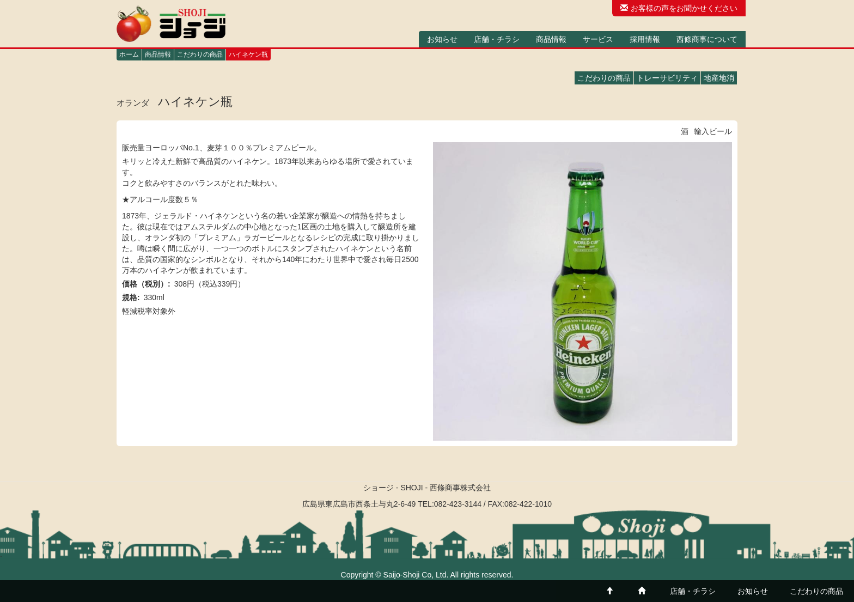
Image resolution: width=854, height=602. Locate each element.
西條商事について (706, 39)
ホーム (129, 54)
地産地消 (719, 78)
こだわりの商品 (200, 54)
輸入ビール (713, 131)
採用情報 (645, 39)
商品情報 (551, 39)
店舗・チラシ (497, 39)
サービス (598, 39)
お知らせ (442, 39)
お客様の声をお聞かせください (678, 8)
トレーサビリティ (667, 78)
